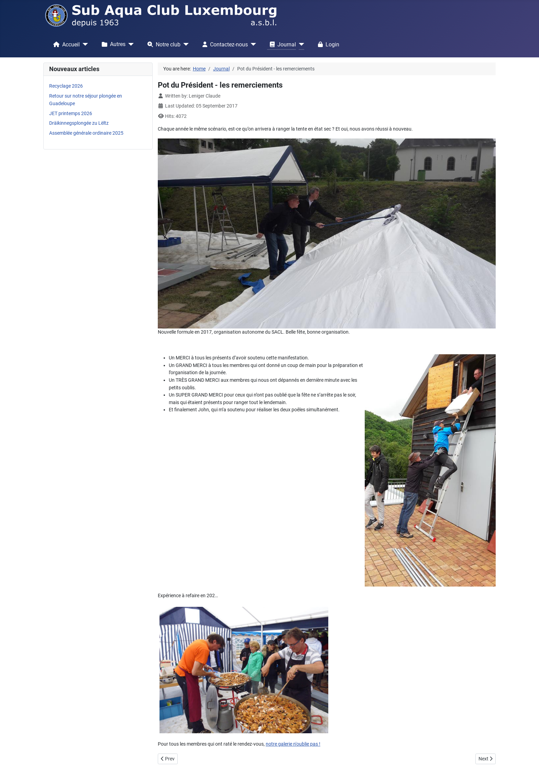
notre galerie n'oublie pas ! (293, 744)
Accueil (65, 44)
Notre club (162, 44)
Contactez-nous (224, 44)
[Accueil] (84, 44)
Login (327, 44)
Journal (281, 44)
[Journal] (300, 44)
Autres (112, 44)
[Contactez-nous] (252, 44)
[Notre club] (184, 44)
